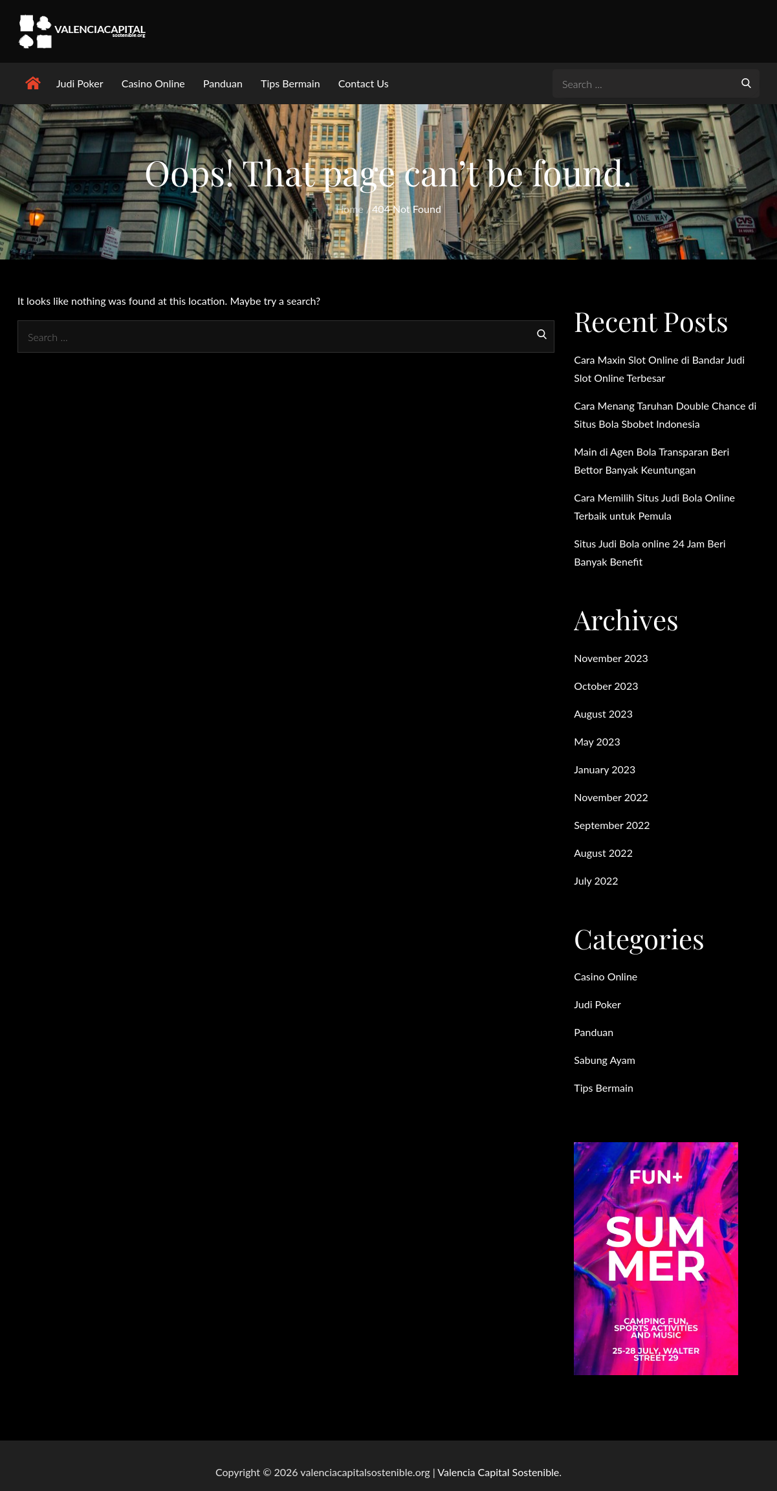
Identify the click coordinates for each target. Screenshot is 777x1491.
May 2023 (597, 741)
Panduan (223, 83)
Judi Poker (80, 83)
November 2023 (611, 658)
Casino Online (153, 83)
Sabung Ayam (604, 1060)
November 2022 (611, 797)
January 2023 (604, 769)
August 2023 (603, 713)
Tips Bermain (290, 83)
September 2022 (612, 825)
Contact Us (363, 83)
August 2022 (603, 852)
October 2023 (606, 685)
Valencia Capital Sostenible (498, 1472)
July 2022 (596, 880)
